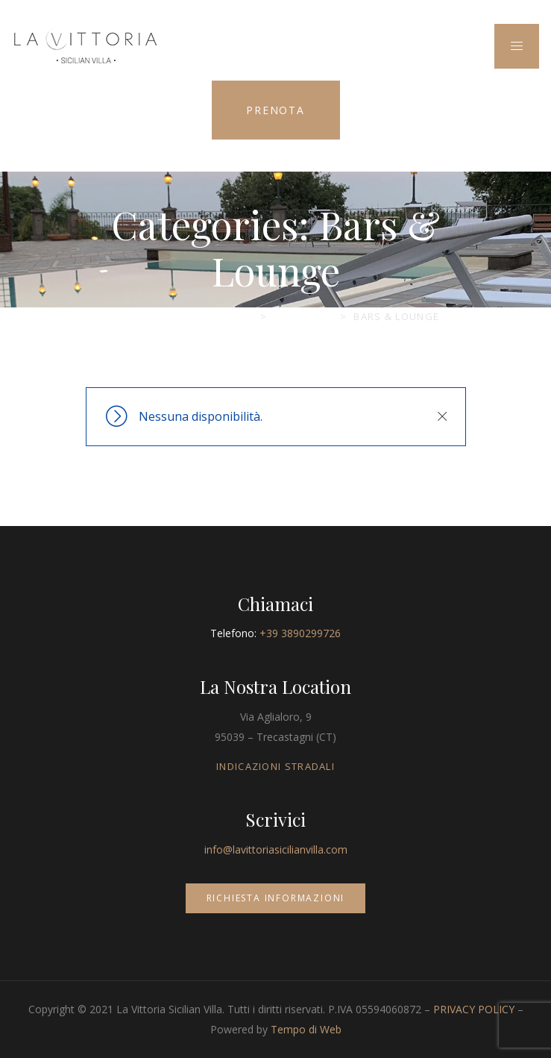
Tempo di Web (306, 1029)
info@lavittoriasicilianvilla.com (275, 849)
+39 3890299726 (300, 633)
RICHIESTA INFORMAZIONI (276, 898)
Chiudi (442, 416)
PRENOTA (275, 110)
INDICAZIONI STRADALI (275, 766)
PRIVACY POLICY (473, 1009)
